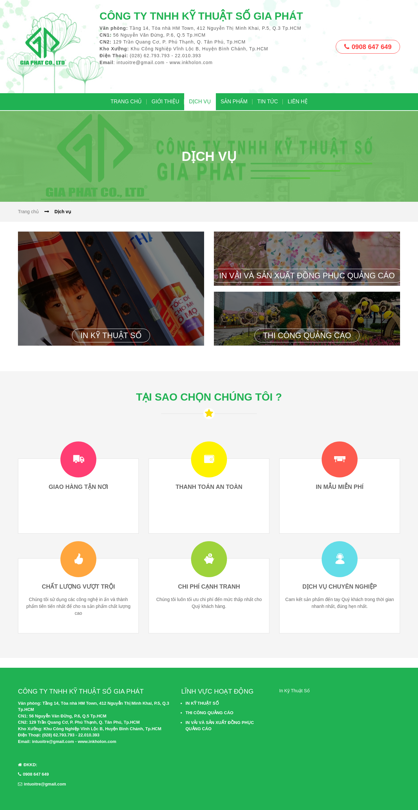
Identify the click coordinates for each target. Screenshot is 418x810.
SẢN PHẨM (234, 101)
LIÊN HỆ (298, 101)
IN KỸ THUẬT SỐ (202, 703)
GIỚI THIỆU (165, 101)
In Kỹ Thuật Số (294, 690)
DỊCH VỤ (200, 101)
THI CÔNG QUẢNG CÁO (209, 712)
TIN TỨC (267, 101)
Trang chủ (126, 101)
